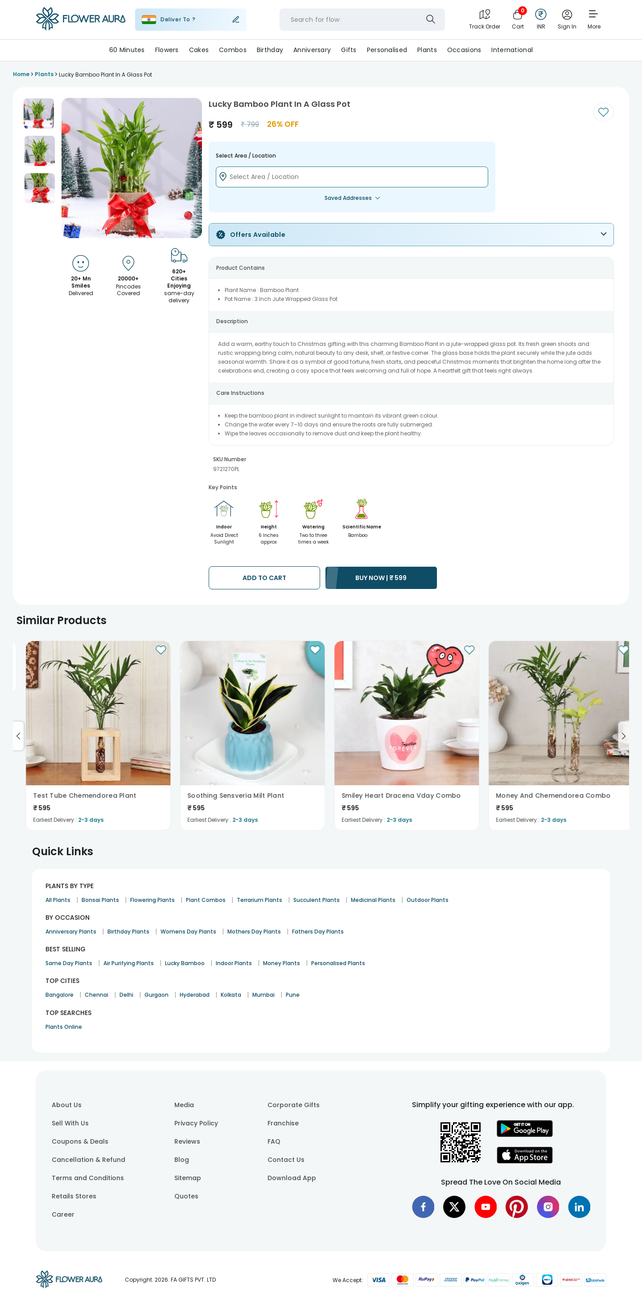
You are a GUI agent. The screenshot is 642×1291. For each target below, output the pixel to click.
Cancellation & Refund (88, 1159)
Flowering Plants (152, 900)
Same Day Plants (68, 963)
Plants (427, 49)
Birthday (270, 49)
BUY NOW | (381, 577)
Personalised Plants (338, 963)
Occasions (464, 49)
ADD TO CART (264, 577)
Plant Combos (206, 900)
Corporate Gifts (294, 1104)
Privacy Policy (196, 1123)
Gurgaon (156, 995)
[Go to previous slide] (18, 736)
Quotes (186, 1196)
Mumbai (263, 995)
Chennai (96, 995)
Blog (181, 1159)
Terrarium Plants (259, 900)
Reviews (187, 1141)
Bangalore (59, 995)
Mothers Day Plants (254, 931)
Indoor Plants (234, 963)
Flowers (167, 49)
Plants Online (63, 1027)
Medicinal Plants (373, 900)
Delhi (126, 995)
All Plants (57, 900)
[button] (39, 113)
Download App (292, 1177)
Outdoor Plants (428, 900)
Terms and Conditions (88, 1177)
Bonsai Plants (100, 900)
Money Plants (281, 963)
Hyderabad (195, 995)
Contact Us (286, 1159)
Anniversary (312, 49)
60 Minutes (127, 49)
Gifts (348, 49)
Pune (293, 995)
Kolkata (231, 995)
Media (184, 1104)
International (512, 49)
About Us (67, 1104)
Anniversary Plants (70, 931)
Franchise (283, 1123)
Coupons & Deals (80, 1141)
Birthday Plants (128, 931)
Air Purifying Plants (128, 963)
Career (63, 1214)
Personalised (387, 49)
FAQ (274, 1141)
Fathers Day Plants (318, 931)
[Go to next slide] (623, 736)
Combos (233, 49)
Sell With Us (70, 1123)
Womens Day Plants (188, 931)
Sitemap (187, 1177)
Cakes (199, 49)
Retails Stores (74, 1196)
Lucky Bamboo (185, 963)
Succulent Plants (316, 900)
